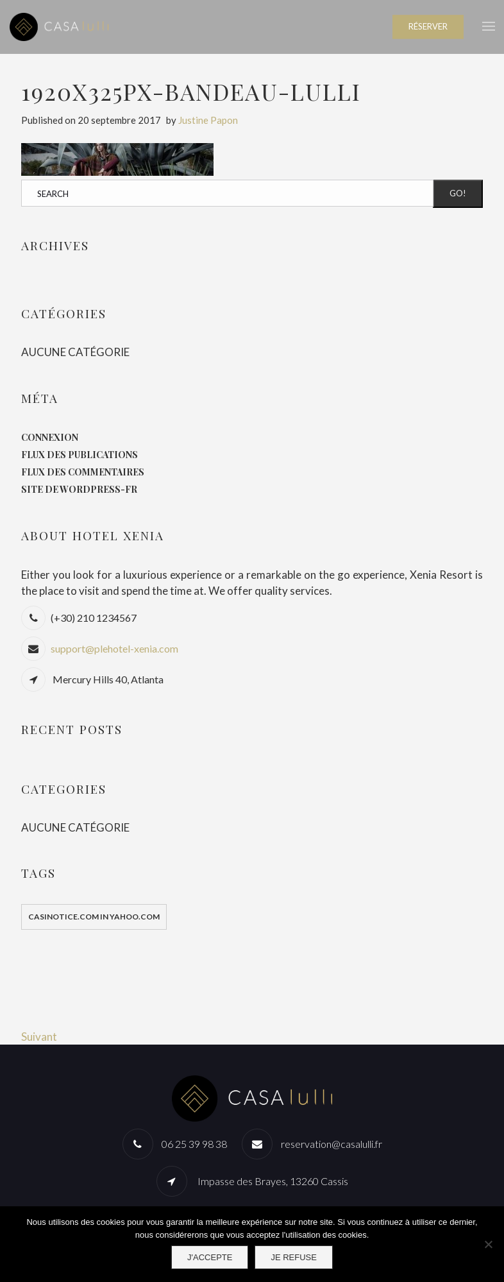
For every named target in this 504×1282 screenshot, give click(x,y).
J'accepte (209, 1257)
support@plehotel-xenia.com (114, 648)
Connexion (49, 437)
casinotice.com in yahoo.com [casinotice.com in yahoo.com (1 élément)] (94, 916)
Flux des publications (79, 455)
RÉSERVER (428, 26)
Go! (457, 193)
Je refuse (294, 1257)
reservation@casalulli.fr (331, 1144)
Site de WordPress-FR (79, 489)
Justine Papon (208, 120)
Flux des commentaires (82, 472)
